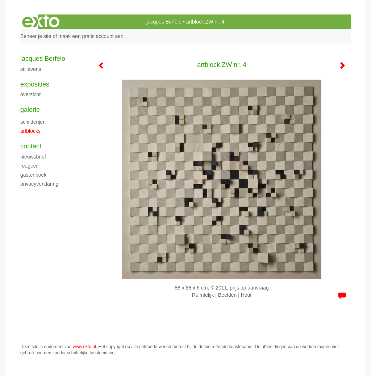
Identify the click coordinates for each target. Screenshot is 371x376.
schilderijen (33, 122)
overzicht (30, 94)
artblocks (30, 131)
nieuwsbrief (33, 157)
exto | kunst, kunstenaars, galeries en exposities (40, 21)
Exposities (34, 84)
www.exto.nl (84, 346)
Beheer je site (35, 36)
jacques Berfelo (164, 22)
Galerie (30, 109)
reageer (29, 166)
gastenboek (33, 175)
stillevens (30, 69)
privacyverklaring (39, 184)
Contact (30, 146)
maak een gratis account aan (91, 36)
